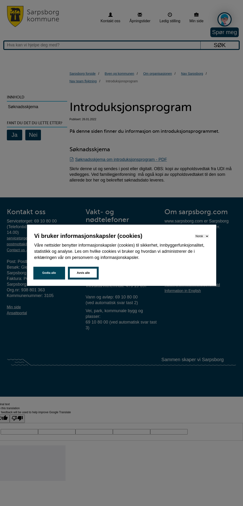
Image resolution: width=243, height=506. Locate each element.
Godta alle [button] (49, 273)
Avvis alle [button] (83, 273)
